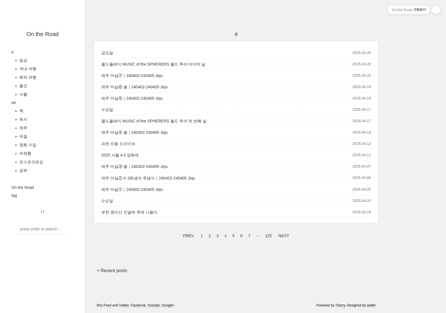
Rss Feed (104, 305)
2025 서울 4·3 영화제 (120, 155)
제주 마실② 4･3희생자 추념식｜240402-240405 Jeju (148, 178)
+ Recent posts (112, 270)
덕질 (22, 136)
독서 (22, 119)
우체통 (24, 153)
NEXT (283, 235)
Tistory (340, 305)
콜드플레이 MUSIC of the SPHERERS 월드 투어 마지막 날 (153, 64)
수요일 (107, 109)
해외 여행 (27, 77)
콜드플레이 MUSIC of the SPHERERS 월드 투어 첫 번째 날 (154, 121)
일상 (22, 60)
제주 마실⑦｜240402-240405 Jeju (132, 75)
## (13, 103)
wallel (371, 305)
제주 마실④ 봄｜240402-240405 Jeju (134, 132)
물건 (22, 86)
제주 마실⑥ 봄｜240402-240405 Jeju (134, 87)
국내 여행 (27, 68)
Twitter (124, 305)
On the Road (42, 34)
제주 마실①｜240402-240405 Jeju (132, 189)
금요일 (107, 53)
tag (14, 195)
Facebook (138, 305)
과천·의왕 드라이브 (118, 143)
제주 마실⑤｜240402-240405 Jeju (132, 98)
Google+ (168, 305)
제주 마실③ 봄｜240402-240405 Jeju (134, 166)
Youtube (153, 305)
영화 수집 (27, 145)
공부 (22, 170)
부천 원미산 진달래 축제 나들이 (129, 212)
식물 (22, 94)
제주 (22, 128)
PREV (188, 235)
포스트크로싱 (30, 162)
